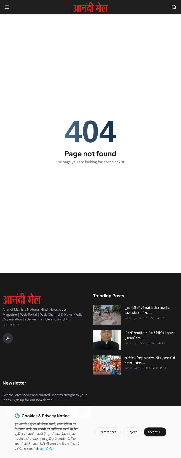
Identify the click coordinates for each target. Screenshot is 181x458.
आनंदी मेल (47, 448)
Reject (131, 432)
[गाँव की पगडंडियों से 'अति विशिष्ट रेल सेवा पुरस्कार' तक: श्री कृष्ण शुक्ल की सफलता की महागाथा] (107, 340)
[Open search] (174, 7)
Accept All (154, 432)
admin (128, 318)
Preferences (107, 432)
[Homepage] (90, 7)
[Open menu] (7, 7)
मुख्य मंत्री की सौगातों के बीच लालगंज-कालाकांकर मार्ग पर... (148, 310)
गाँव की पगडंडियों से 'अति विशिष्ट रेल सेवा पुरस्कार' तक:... (150, 334)
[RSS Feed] (8, 338)
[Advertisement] (90, 46)
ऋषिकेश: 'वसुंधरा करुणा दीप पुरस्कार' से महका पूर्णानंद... (150, 359)
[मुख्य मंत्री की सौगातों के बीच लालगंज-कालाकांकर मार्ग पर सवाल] (107, 315)
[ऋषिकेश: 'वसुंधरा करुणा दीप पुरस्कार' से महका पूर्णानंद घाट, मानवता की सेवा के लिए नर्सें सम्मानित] (107, 365)
